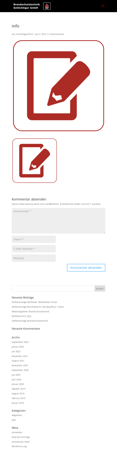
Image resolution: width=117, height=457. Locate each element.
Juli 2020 (16, 374)
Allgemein (17, 415)
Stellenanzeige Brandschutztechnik (30, 320)
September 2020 (20, 370)
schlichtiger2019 (24, 34)
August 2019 (18, 393)
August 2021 (18, 360)
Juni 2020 (16, 379)
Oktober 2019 (18, 388)
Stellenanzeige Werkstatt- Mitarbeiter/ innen (34, 302)
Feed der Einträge (21, 437)
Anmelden (17, 432)
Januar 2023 (18, 346)
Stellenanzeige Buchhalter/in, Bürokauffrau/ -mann (38, 306)
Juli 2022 (16, 351)
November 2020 (20, 365)
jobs (14, 419)
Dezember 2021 (20, 356)
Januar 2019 (18, 402)
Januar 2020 (18, 384)
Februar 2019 (18, 398)
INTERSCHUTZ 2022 (21, 316)
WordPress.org (19, 446)
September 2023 (20, 342)
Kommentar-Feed (20, 441)
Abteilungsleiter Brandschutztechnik (30, 311)
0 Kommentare (56, 34)
